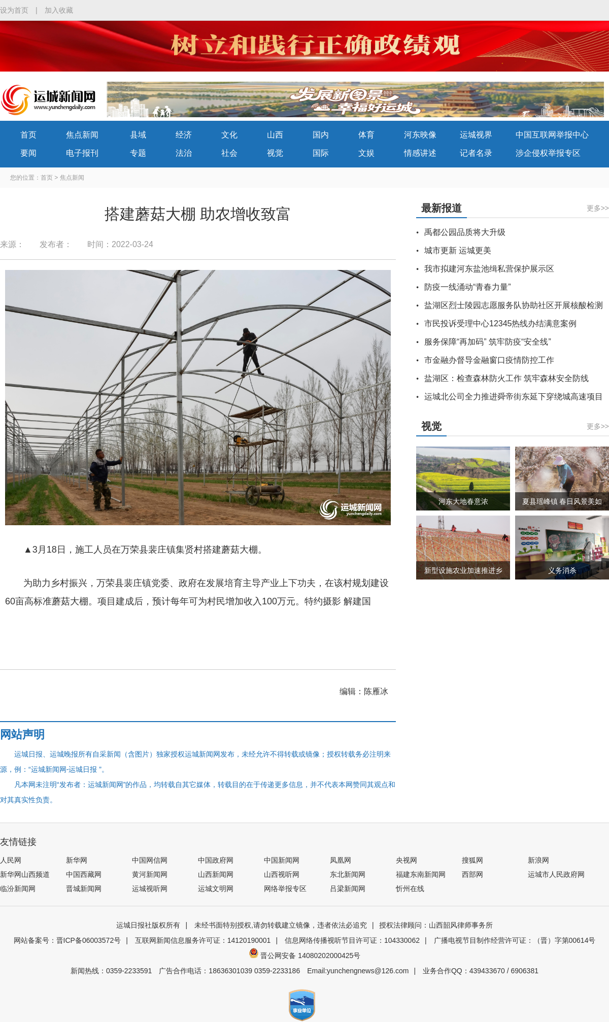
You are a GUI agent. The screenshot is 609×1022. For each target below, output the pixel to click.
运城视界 (476, 134)
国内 (321, 134)
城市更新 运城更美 (457, 250)
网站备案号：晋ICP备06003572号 (67, 940)
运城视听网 (149, 888)
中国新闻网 (281, 860)
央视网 (406, 860)
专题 (138, 153)
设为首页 (14, 10)
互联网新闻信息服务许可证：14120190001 (203, 940)
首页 (28, 134)
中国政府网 (215, 860)
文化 (229, 134)
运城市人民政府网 (556, 874)
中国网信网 (149, 860)
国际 (321, 153)
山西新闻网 (215, 874)
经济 (184, 134)
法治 (184, 153)
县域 (138, 134)
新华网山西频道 (25, 874)
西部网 (472, 874)
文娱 (366, 153)
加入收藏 (59, 10)
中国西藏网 (83, 874)
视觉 (275, 153)
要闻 (28, 153)
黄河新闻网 (149, 874)
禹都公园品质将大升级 (464, 232)
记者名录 (476, 153)
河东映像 (420, 134)
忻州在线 (410, 888)
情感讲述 (420, 153)
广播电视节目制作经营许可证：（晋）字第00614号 (515, 940)
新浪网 (538, 860)
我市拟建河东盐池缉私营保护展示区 (489, 268)
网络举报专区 (285, 888)
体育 (366, 134)
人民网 (10, 860)
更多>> (598, 208)
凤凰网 (340, 860)
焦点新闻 (82, 134)
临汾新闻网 (18, 888)
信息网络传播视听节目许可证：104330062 (352, 940)
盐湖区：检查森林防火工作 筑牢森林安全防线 (506, 378)
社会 (229, 153)
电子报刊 (82, 153)
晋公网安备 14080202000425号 (305, 955)
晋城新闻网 (83, 888)
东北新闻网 (347, 874)
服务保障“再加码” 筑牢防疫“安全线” (487, 341)
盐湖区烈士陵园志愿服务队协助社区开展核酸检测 (513, 305)
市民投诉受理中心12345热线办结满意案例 (500, 323)
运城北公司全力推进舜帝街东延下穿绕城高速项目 (513, 396)
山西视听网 (281, 874)
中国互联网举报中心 (552, 134)
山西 (275, 134)
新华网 (76, 860)
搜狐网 (472, 860)
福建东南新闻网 (421, 874)
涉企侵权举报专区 (548, 153)
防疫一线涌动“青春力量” (467, 287)
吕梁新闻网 (347, 888)
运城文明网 (215, 888)
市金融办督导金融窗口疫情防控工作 (489, 360)
